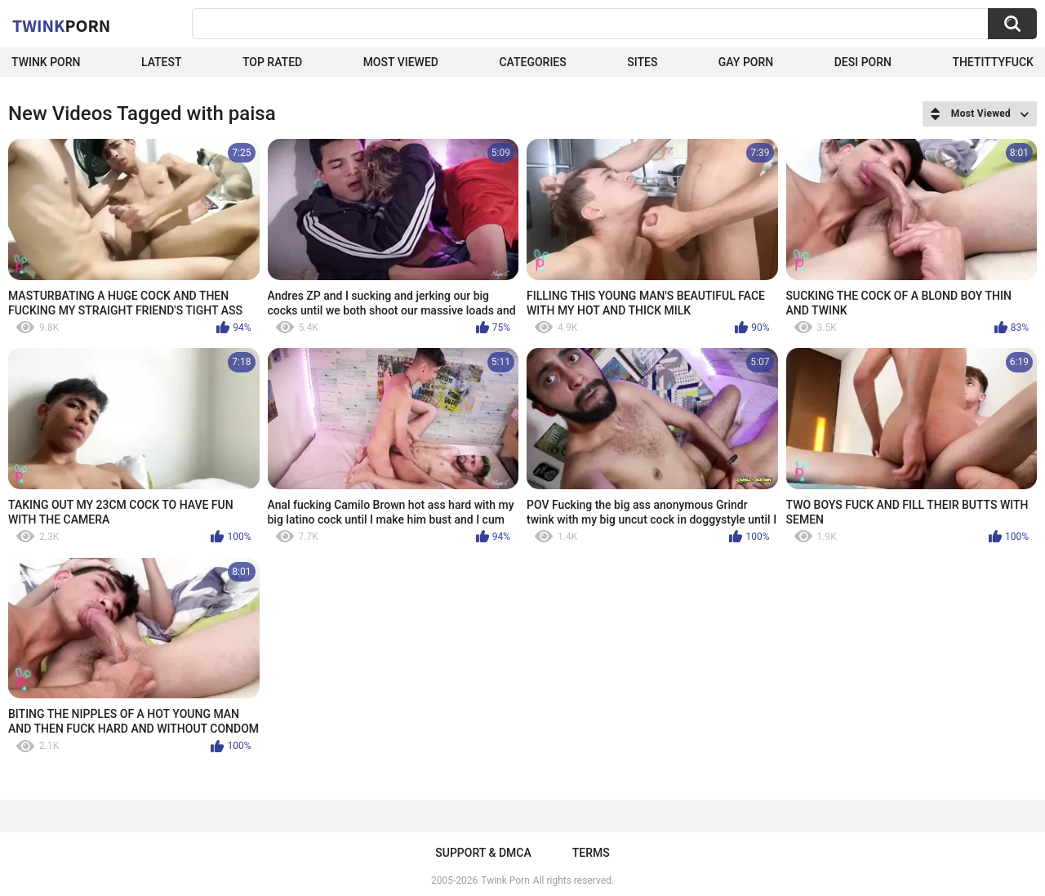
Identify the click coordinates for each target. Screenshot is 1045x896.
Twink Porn (46, 62)
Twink (61, 25)
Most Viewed (400, 62)
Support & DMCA (483, 852)
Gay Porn (745, 62)
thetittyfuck (993, 62)
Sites (642, 62)
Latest (161, 62)
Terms (591, 852)
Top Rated (272, 62)
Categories (532, 62)
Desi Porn (863, 62)
